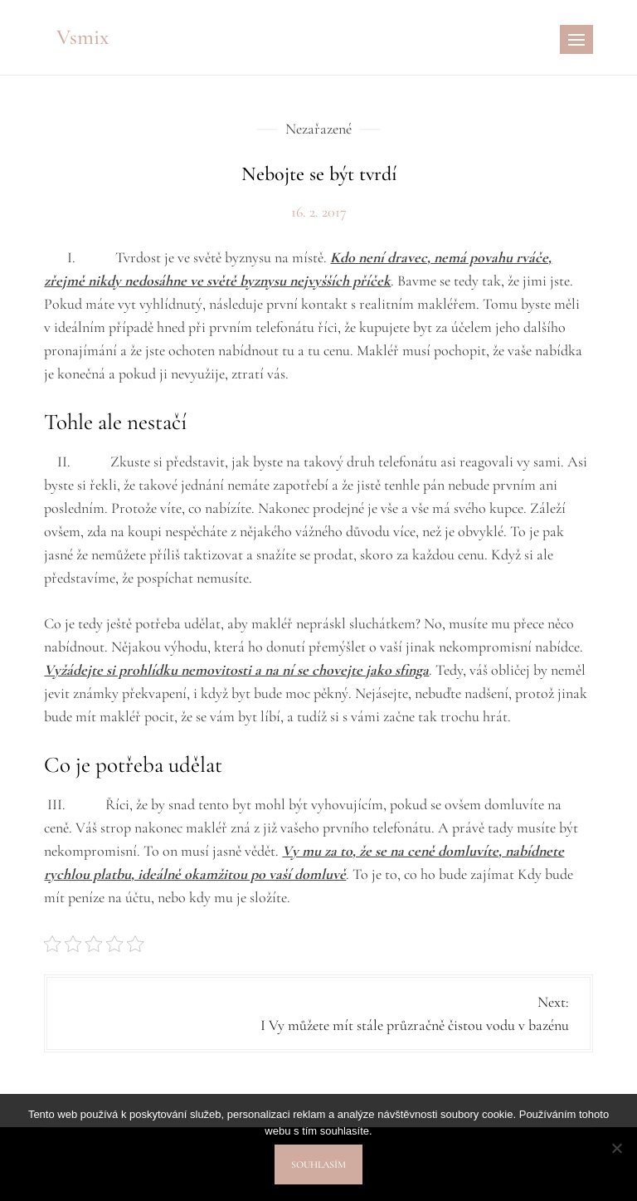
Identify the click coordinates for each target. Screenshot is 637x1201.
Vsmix (82, 37)
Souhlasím (318, 1164)
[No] (616, 1148)
